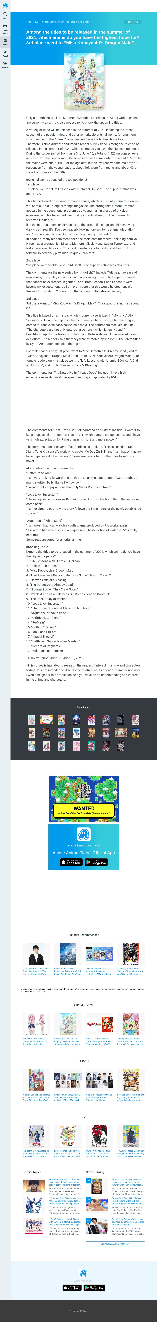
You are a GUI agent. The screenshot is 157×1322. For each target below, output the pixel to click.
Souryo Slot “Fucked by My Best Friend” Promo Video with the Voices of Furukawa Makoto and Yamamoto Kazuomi (127, 1201)
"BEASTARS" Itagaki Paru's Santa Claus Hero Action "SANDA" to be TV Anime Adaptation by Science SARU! (99, 1154)
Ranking (5, 67)
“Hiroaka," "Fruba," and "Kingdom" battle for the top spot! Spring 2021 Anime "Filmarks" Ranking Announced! (130, 971)
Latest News (5, 32)
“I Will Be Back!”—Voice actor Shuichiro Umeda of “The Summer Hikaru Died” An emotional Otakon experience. (36, 971)
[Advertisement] (82, 6)
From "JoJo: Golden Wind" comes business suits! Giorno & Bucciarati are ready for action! (128, 1222)
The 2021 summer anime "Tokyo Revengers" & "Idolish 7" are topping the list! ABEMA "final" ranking (99, 1041)
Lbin (80, 22)
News (5, 45)
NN (86, 22)
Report (5, 56)
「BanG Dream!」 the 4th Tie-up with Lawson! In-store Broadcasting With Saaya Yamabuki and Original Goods (65, 1222)
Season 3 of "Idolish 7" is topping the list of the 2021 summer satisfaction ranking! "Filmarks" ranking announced (67, 1041)
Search (5, 19)
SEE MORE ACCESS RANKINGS (115, 1244)
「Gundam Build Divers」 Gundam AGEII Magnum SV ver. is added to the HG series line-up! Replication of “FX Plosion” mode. (65, 1201)
